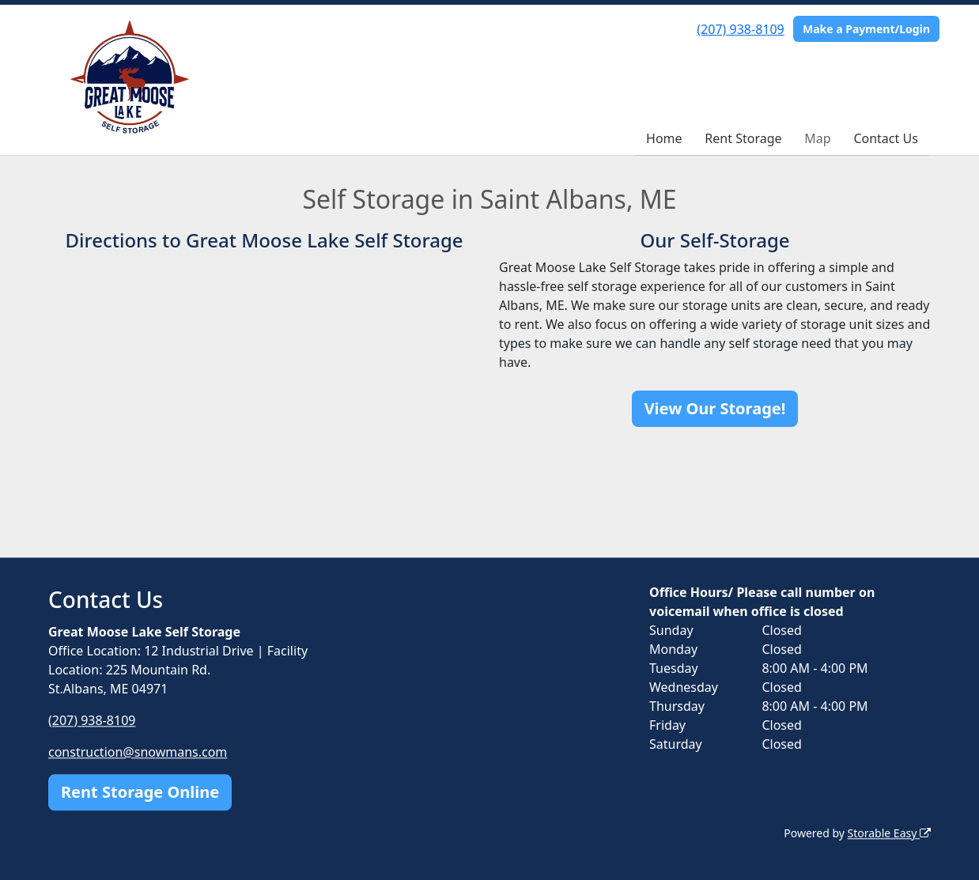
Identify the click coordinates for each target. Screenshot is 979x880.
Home (664, 138)
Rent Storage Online (140, 792)
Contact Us (885, 138)
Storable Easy (889, 832)
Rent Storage (743, 138)
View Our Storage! (715, 408)
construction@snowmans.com (137, 752)
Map (817, 138)
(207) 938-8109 (740, 29)
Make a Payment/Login (866, 28)
